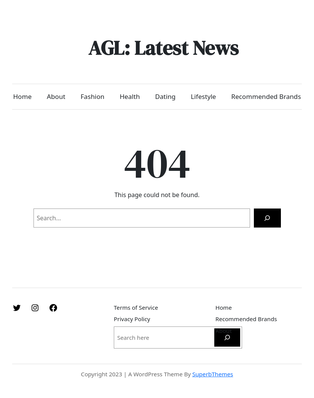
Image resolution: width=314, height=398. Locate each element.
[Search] (267, 218)
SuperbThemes (212, 374)
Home (22, 96)
